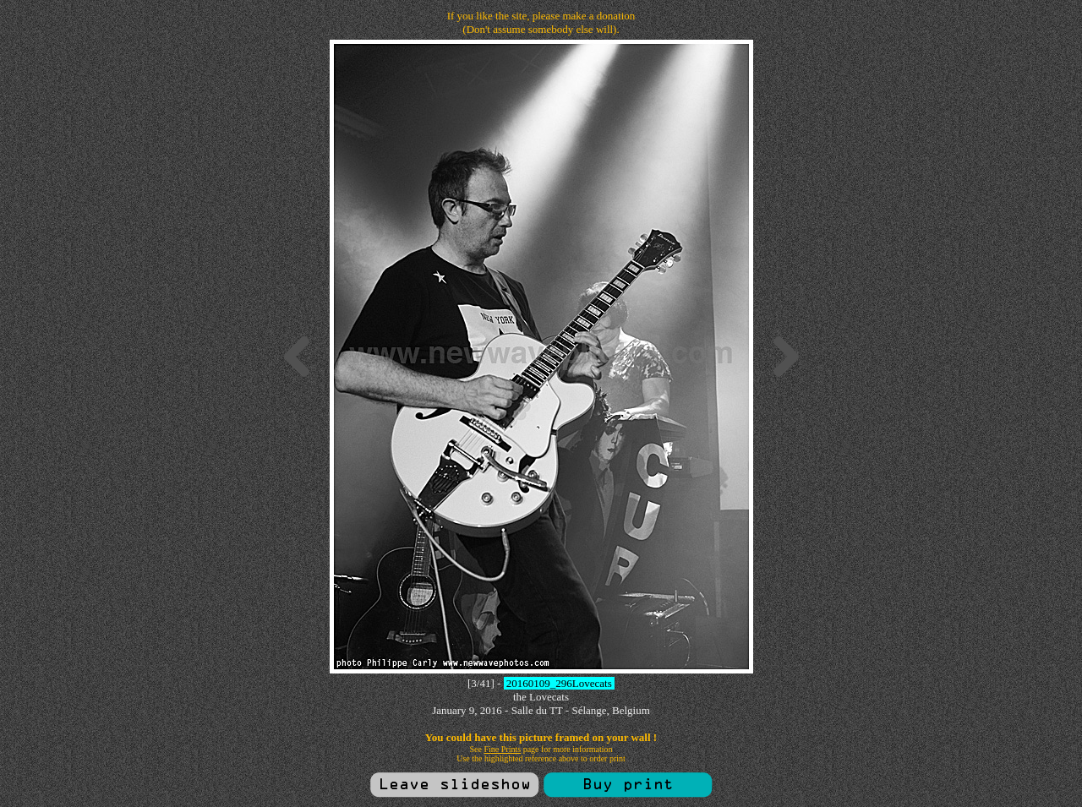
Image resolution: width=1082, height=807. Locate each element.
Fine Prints (503, 749)
